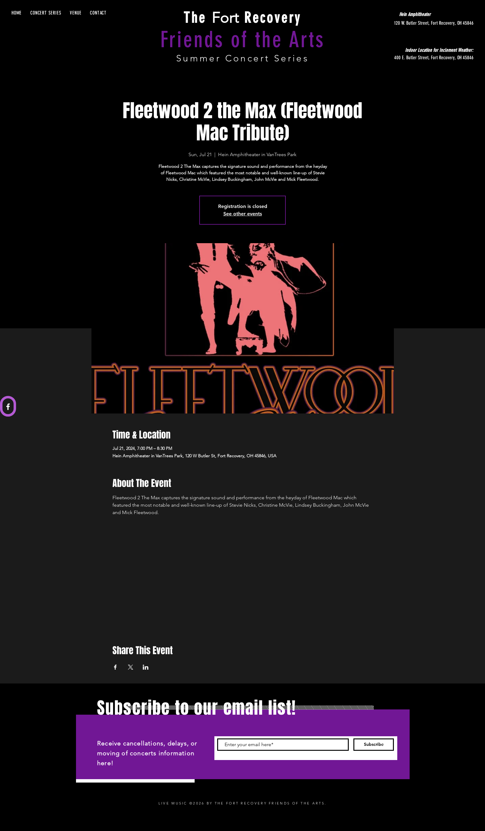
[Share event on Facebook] (115, 667)
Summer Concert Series (242, 58)
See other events (242, 214)
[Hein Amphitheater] (415, 14)
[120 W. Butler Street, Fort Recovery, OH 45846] (415, 23)
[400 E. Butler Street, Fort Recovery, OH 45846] (415, 58)
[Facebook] (8, 406)
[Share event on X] (130, 667)
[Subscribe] (373, 744)
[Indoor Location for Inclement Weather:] (426, 50)
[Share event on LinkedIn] (146, 667)
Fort (242, 18)
